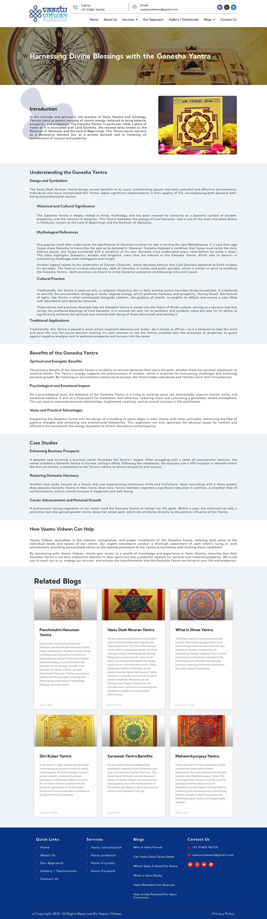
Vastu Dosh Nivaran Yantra (130, 629)
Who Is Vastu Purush (148, 847)
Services (130, 19)
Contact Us (228, 19)
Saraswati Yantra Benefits (129, 756)
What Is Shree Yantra (194, 629)
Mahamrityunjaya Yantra (197, 756)
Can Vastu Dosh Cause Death (154, 856)
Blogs (209, 19)
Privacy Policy (223, 913)
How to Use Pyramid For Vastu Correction (155, 896)
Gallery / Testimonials (184, 19)
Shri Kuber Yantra (55, 756)
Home (94, 19)
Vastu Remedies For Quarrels (154, 885)
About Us (110, 19)
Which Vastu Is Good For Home (156, 866)
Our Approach (153, 19)
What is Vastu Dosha (148, 875)
